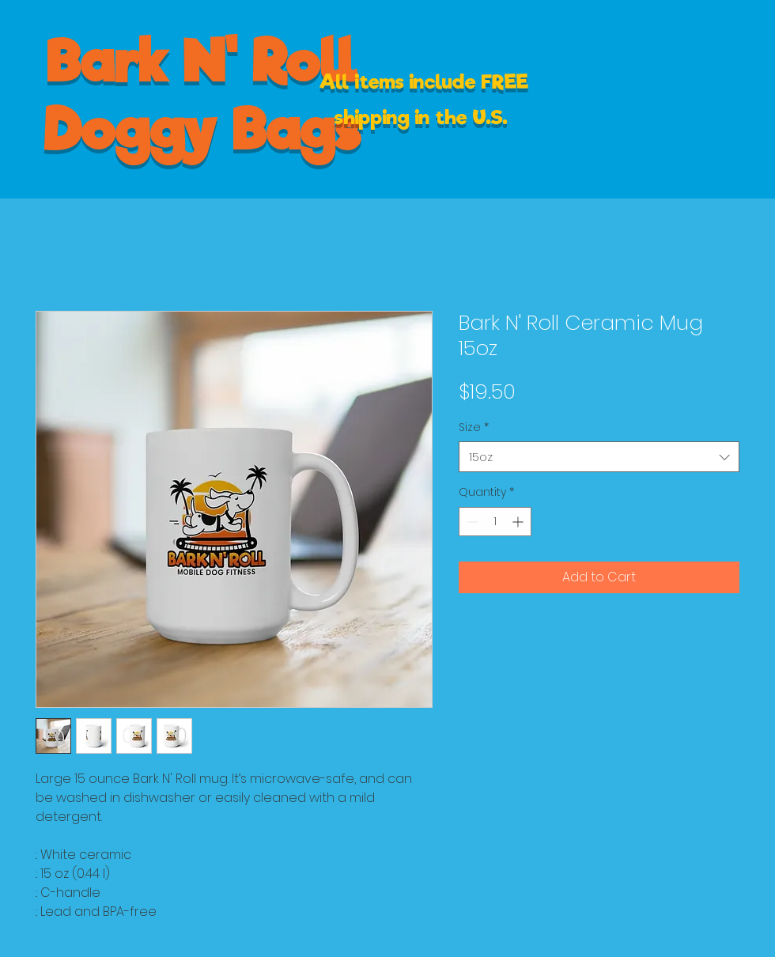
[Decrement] (471, 521)
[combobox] (599, 456)
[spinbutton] (495, 521)
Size (474, 427)
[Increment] (519, 521)
